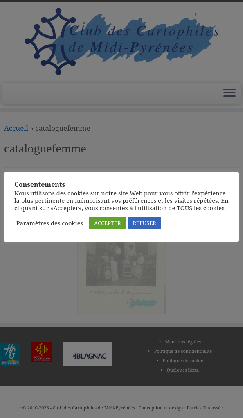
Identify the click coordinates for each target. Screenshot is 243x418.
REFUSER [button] (144, 223)
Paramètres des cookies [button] (49, 223)
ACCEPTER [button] (107, 223)
